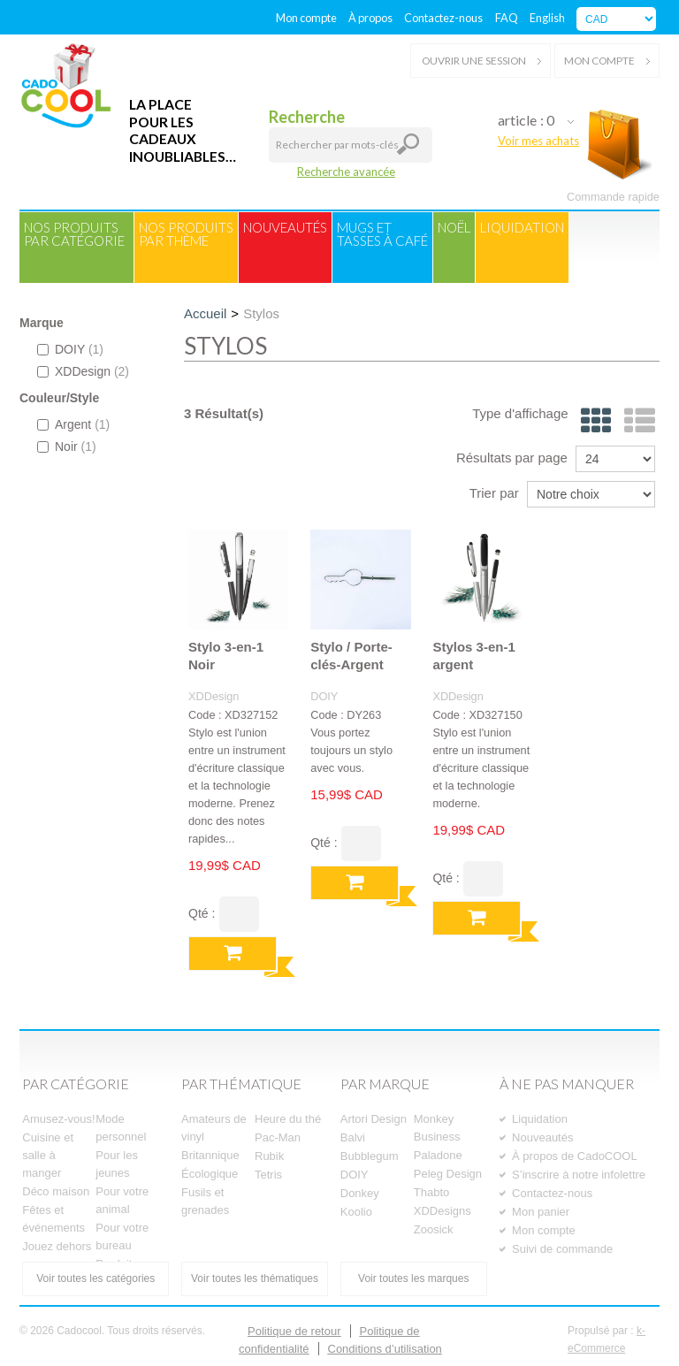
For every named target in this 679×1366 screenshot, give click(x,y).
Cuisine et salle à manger (47, 1155)
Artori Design (373, 1119)
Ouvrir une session (480, 60)
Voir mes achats (538, 141)
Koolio (356, 1211)
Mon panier (540, 1211)
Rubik (269, 1156)
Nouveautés (285, 227)
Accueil (205, 313)
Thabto (431, 1192)
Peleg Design (448, 1173)
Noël (454, 227)
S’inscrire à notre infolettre (578, 1174)
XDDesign (83, 371)
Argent (73, 424)
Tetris (268, 1174)
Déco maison (55, 1191)
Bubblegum (369, 1156)
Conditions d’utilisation (385, 1348)
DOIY (70, 349)
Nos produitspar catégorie (74, 233)
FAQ (506, 18)
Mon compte (306, 18)
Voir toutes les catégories (95, 1278)
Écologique (209, 1173)
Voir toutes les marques (413, 1278)
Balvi (352, 1137)
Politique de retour (294, 1331)
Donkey (359, 1193)
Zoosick (434, 1229)
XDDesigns (442, 1210)
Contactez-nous (443, 18)
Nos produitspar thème (186, 233)
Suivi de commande (562, 1248)
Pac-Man (278, 1137)
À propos (370, 18)
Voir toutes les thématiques (254, 1278)
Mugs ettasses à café (382, 233)
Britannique (210, 1155)
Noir (66, 446)
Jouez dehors (56, 1246)
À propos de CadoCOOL (574, 1156)
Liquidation (522, 227)
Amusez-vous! (58, 1119)
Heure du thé (288, 1119)
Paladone (438, 1155)
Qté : (201, 913)
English (547, 18)
